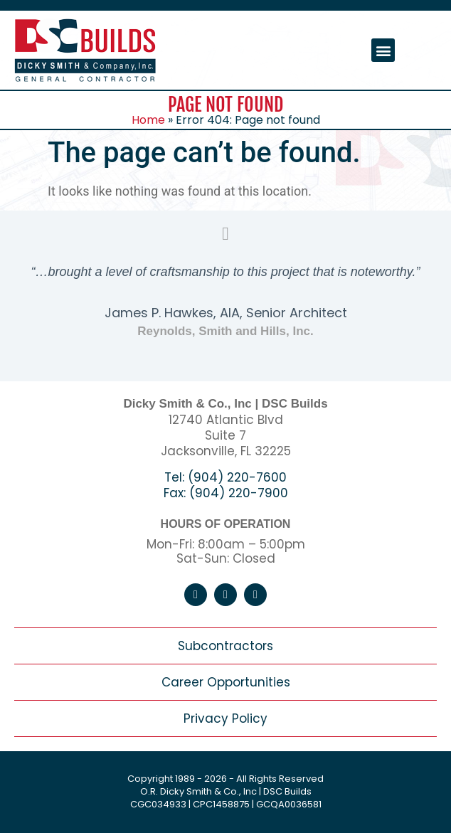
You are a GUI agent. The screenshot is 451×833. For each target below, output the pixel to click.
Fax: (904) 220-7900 (226, 493)
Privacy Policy (225, 718)
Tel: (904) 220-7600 (225, 477)
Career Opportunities (225, 682)
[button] (383, 50)
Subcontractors (225, 645)
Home (148, 120)
